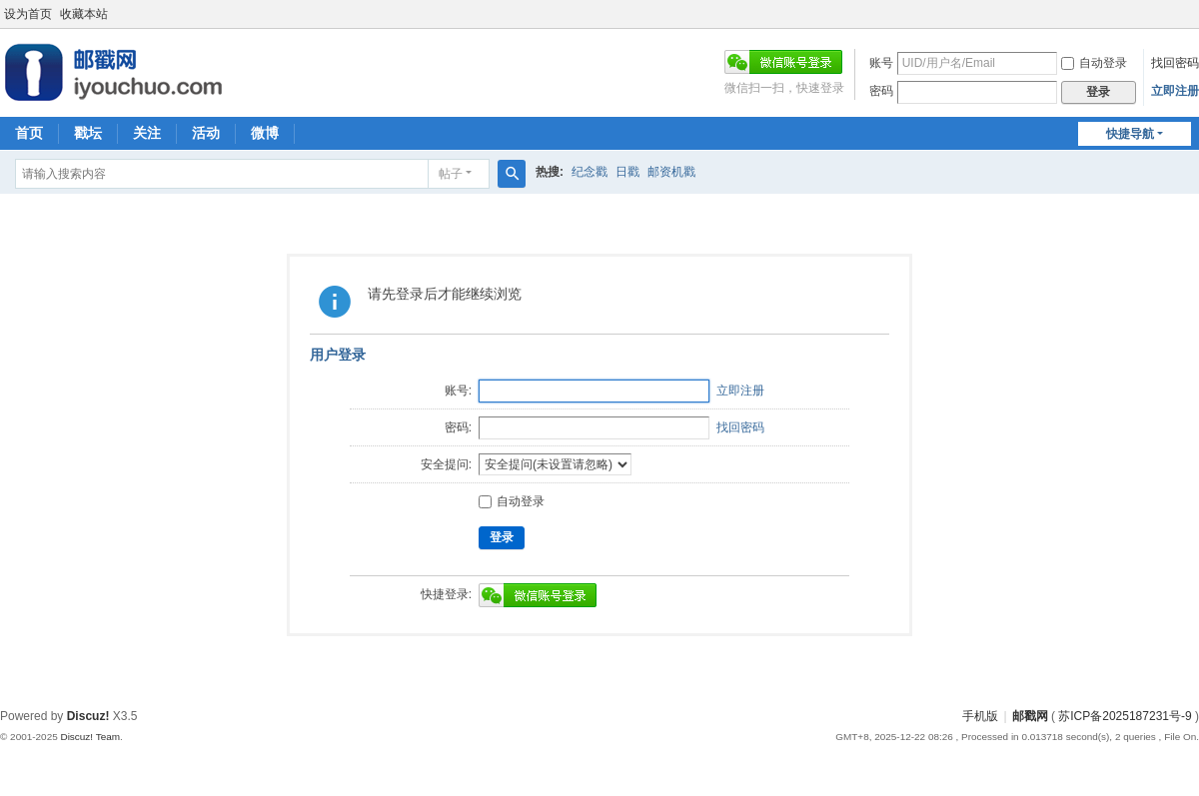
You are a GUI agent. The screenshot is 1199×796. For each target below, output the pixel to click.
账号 (881, 63)
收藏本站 (84, 14)
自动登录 (1094, 63)
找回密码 (1175, 63)
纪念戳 (589, 172)
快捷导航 (1130, 134)
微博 (265, 133)
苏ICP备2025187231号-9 (1124, 716)
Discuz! (88, 716)
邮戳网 (1030, 716)
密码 (881, 91)
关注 (147, 133)
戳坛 (88, 133)
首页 (29, 133)
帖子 (451, 174)
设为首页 (28, 14)
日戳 (627, 172)
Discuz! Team (90, 736)
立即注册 (1175, 91)
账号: (458, 391)
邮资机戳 (671, 172)
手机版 (980, 716)
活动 (206, 133)
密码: (458, 427)
